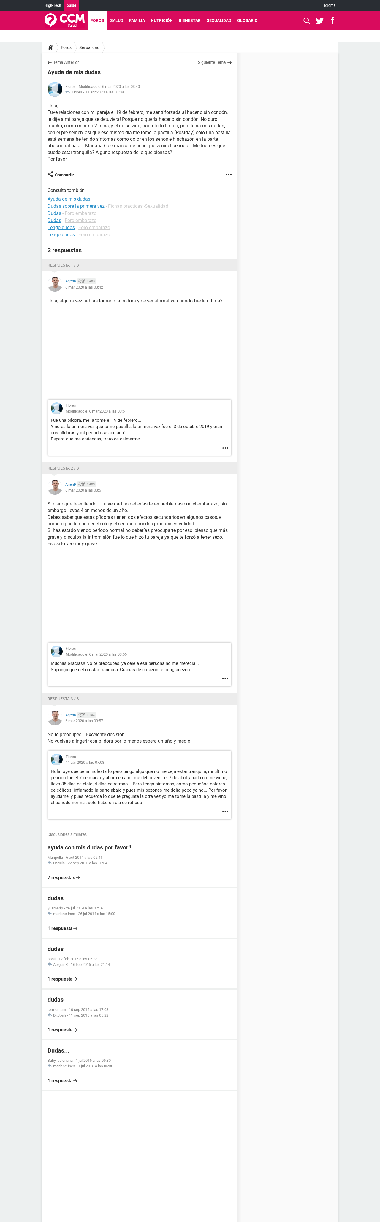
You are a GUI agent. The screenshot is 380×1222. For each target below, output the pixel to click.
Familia (137, 20)
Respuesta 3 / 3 (63, 698)
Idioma (329, 5)
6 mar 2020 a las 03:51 (84, 490)
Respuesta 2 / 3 (63, 468)
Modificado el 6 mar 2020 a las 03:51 (96, 411)
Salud (71, 5)
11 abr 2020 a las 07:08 (104, 92)
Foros (97, 20)
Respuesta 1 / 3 (63, 265)
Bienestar (190, 20)
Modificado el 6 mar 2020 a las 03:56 (96, 654)
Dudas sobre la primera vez (76, 206)
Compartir (64, 174)
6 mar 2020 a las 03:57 (84, 721)
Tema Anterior (66, 62)
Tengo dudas (61, 227)
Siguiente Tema (212, 62)
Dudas (54, 213)
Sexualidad (219, 20)
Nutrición (162, 20)
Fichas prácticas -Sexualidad (138, 206)
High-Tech (53, 5)
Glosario (247, 20)
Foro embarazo (80, 213)
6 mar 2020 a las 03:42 (84, 287)
